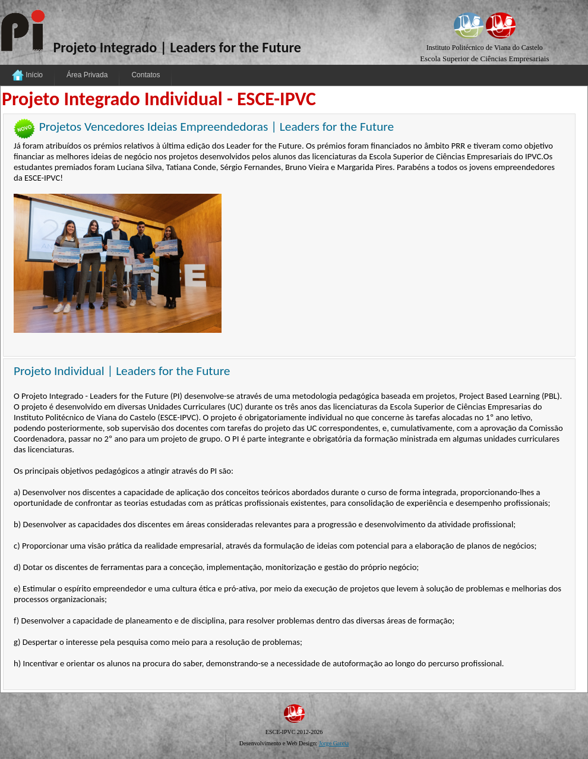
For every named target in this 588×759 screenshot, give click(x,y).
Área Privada (87, 75)
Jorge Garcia (334, 743)
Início (27, 75)
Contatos (145, 75)
